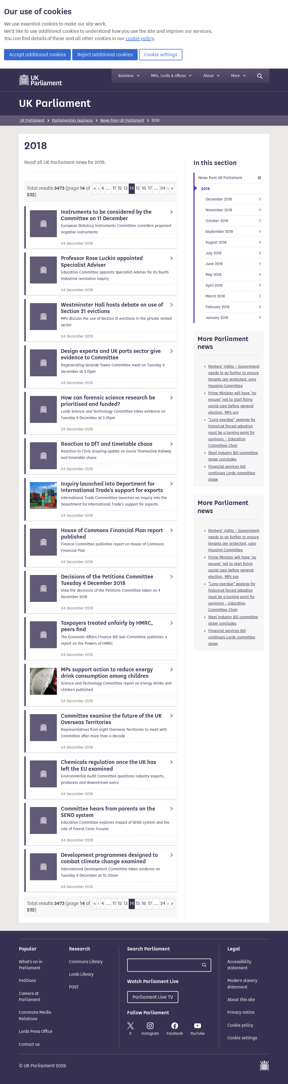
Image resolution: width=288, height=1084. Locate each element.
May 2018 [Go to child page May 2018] (235, 274)
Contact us (29, 1044)
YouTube (197, 1029)
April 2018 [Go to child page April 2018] (235, 285)
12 (120, 188)
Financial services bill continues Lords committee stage (231, 473)
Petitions (27, 980)
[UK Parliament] (41, 80)
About (208, 75)
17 (150, 188)
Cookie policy (240, 1025)
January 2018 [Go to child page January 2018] (235, 318)
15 (138, 188)
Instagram (150, 1029)
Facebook (174, 1029)
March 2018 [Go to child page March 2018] (235, 296)
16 (144, 188)
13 (126, 188)
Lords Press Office (36, 1031)
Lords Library (81, 974)
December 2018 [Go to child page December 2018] (235, 199)
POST (74, 987)
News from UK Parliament (122, 120)
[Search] (260, 76)
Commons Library (86, 961)
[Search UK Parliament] (169, 965)
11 (114, 188)
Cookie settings (160, 55)
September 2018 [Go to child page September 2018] (235, 231)
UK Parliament (55, 103)
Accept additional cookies (37, 55)
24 (162, 188)
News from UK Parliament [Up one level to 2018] (230, 178)
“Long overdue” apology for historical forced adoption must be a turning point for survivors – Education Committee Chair (231, 433)
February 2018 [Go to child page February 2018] (235, 307)
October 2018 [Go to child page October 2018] (235, 221)
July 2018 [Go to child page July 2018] (235, 253)
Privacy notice (241, 1012)
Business (126, 75)
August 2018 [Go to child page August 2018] (235, 242)
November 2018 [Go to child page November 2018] (235, 210)
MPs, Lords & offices (168, 75)
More (235, 75)
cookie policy (140, 38)
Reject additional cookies (105, 55)
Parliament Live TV (153, 997)
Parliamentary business (72, 120)
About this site (241, 999)
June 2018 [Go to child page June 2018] (235, 264)
